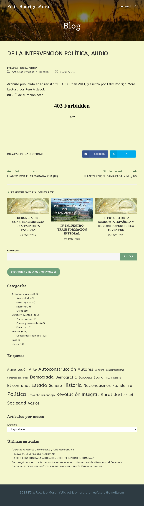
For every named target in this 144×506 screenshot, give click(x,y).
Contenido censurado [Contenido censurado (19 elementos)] (17, 378)
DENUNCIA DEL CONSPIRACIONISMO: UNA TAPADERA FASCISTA (28, 224)
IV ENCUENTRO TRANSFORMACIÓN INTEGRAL (72, 229)
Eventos (21, 327)
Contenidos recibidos (28, 335)
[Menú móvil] (126, 6)
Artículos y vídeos (23, 72)
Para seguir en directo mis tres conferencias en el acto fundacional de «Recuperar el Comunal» (67, 462)
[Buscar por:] (134, 6)
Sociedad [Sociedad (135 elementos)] (16, 403)
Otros (19, 310)
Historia (23, 68)
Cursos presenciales (28, 323)
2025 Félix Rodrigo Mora (38, 492)
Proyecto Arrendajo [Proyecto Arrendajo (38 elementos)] (41, 395)
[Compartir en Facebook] (95, 154)
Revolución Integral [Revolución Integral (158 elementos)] (77, 394)
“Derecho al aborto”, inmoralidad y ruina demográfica (43, 449)
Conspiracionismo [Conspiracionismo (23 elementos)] (115, 370)
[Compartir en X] (123, 154)
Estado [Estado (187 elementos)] (39, 385)
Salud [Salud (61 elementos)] (128, 395)
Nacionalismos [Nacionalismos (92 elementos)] (97, 385)
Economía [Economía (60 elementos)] (102, 377)
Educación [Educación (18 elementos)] (116, 378)
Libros (15, 344)
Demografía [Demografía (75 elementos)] (66, 377)
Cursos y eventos (22, 315)
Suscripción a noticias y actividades (33, 271)
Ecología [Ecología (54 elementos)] (85, 377)
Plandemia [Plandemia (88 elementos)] (122, 385)
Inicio (14, 340)
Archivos (12, 424)
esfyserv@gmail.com (108, 492)
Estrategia (22, 302)
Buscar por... (14, 250)
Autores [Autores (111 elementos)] (85, 369)
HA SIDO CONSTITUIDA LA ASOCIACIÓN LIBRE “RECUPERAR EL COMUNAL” (53, 458)
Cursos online (24, 319)
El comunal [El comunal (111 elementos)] (18, 385)
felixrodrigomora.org (74, 492)
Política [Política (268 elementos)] (16, 394)
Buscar (128, 256)
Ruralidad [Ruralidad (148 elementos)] (111, 394)
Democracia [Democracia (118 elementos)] (42, 377)
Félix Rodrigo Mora (28, 6)
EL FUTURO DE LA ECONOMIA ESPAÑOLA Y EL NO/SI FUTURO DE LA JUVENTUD (116, 224)
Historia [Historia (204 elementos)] (73, 385)
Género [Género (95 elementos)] (55, 385)
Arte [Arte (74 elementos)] (33, 369)
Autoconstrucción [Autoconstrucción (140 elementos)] (57, 369)
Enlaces (16, 331)
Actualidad (22, 298)
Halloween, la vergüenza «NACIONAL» (33, 454)
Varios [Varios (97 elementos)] (33, 403)
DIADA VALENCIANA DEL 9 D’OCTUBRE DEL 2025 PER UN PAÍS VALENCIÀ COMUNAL (58, 466)
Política (33, 68)
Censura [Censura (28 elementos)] (99, 370)
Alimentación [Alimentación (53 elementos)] (17, 370)
